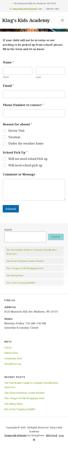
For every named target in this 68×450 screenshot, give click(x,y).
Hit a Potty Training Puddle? (21, 282)
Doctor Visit (16, 131)
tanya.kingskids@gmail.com (27, 8)
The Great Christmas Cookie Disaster (25, 261)
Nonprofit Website (15, 435)
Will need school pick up (25, 165)
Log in (7, 347)
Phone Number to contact (23, 105)
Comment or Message (19, 174)
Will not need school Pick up (28, 159)
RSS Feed (51, 435)
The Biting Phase (15, 275)
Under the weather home (26, 143)
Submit (10, 209)
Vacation (14, 137)
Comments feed (13, 358)
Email (8, 85)
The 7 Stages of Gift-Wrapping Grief (25, 268)
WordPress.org (12, 363)
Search (8, 229)
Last (38, 77)
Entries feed (11, 352)
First (6, 77)
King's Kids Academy (26, 20)
